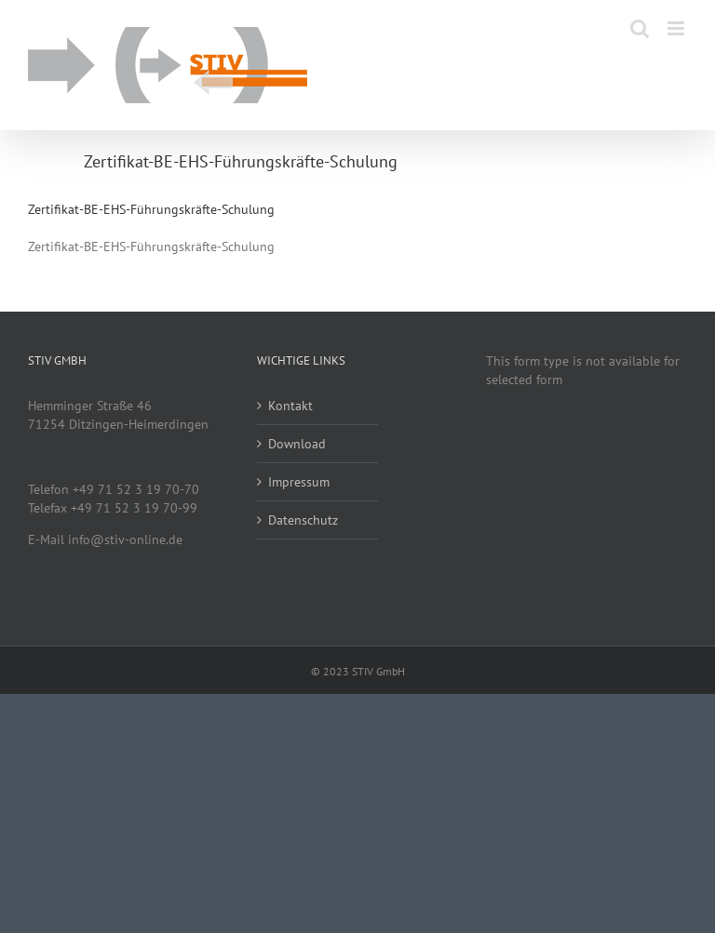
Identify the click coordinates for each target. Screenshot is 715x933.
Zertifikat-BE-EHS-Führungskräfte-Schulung (151, 209)
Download (297, 443)
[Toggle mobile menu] (677, 28)
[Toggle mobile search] (639, 28)
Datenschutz (303, 520)
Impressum (299, 481)
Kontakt (290, 405)
